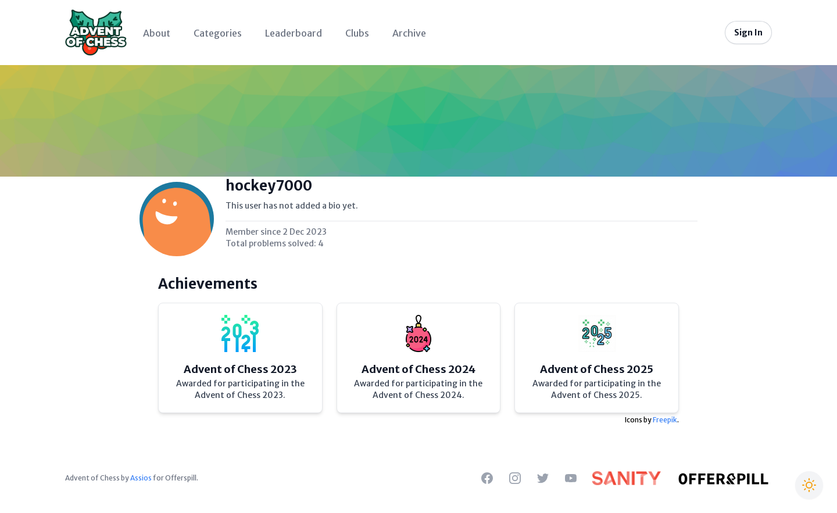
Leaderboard (293, 33)
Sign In (748, 32)
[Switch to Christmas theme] (809, 485)
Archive (409, 33)
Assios (141, 477)
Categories (218, 33)
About (156, 33)
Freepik (665, 419)
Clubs (357, 33)
